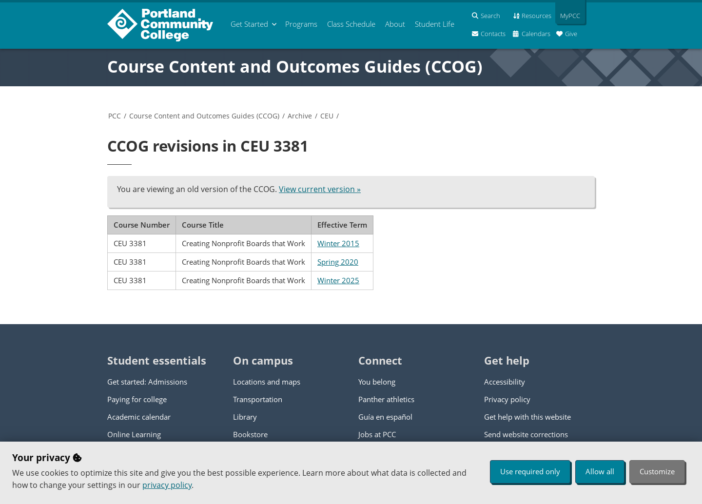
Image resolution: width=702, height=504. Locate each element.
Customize (657, 471)
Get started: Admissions (147, 382)
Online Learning (134, 434)
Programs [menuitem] (301, 24)
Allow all (599, 471)
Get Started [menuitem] (249, 24)
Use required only (530, 471)
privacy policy (167, 485)
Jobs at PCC (377, 434)
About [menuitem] (395, 24)
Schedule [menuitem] (351, 24)
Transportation (257, 399)
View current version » (320, 189)
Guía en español (385, 417)
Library (245, 417)
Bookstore (250, 434)
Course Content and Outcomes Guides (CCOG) (295, 66)
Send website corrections (526, 434)
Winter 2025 (338, 280)
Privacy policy (507, 399)
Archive (300, 115)
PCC (114, 115)
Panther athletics (386, 399)
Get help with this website (527, 417)
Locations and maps (266, 382)
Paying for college (137, 399)
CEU (326, 115)
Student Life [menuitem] (434, 24)
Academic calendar (139, 417)
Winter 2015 (338, 243)
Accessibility (504, 382)
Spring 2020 (337, 262)
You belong (376, 382)
